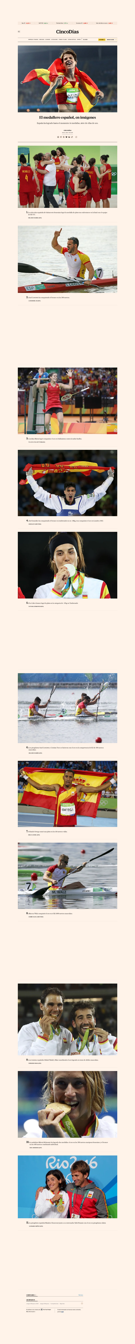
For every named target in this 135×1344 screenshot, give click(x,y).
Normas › (81, 1295)
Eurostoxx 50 (79, 23)
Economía (47, 39)
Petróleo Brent (59, 23)
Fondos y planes (63, 39)
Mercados (41, 39)
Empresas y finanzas (33, 39)
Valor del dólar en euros (102, 23)
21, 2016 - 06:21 (67, 132)
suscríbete (102, 39)
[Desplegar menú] (19, 31)
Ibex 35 (23, 23)
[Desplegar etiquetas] (82, 1303)
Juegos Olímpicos (44, 1303)
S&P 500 (41, 23)
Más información (31, 1311)
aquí (62, 1311)
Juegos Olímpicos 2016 (32, 1303)
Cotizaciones (54, 39)
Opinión (79, 39)
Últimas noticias (72, 39)
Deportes (62, 1303)
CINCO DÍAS (67, 130)
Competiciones (54, 1303)
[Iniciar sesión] (111, 40)
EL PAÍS (84, 39)
